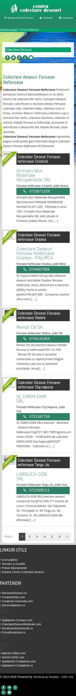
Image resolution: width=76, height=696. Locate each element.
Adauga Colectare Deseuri (18, 18)
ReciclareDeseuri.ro (13, 593)
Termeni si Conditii (12, 563)
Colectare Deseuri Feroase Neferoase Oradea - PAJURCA (35, 253)
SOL (71, 677)
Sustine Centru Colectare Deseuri (22, 572)
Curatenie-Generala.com (16, 601)
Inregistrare (66, 18)
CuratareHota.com (12, 597)
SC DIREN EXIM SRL (31, 398)
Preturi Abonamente (13, 568)
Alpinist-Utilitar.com (13, 653)
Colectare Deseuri (9, 29)
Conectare (46, 18)
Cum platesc (9, 559)
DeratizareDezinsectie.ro (16, 628)
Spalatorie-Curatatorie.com (18, 661)
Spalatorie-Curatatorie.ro (16, 665)
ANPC (64, 677)
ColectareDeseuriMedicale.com (20, 624)
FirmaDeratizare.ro (13, 632)
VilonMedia (39, 677)
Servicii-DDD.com (12, 657)
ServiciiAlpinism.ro (12, 605)
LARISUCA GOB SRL (31, 476)
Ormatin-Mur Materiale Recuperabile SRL (33, 175)
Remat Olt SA (29, 327)
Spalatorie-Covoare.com (16, 620)
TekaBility (53, 677)
